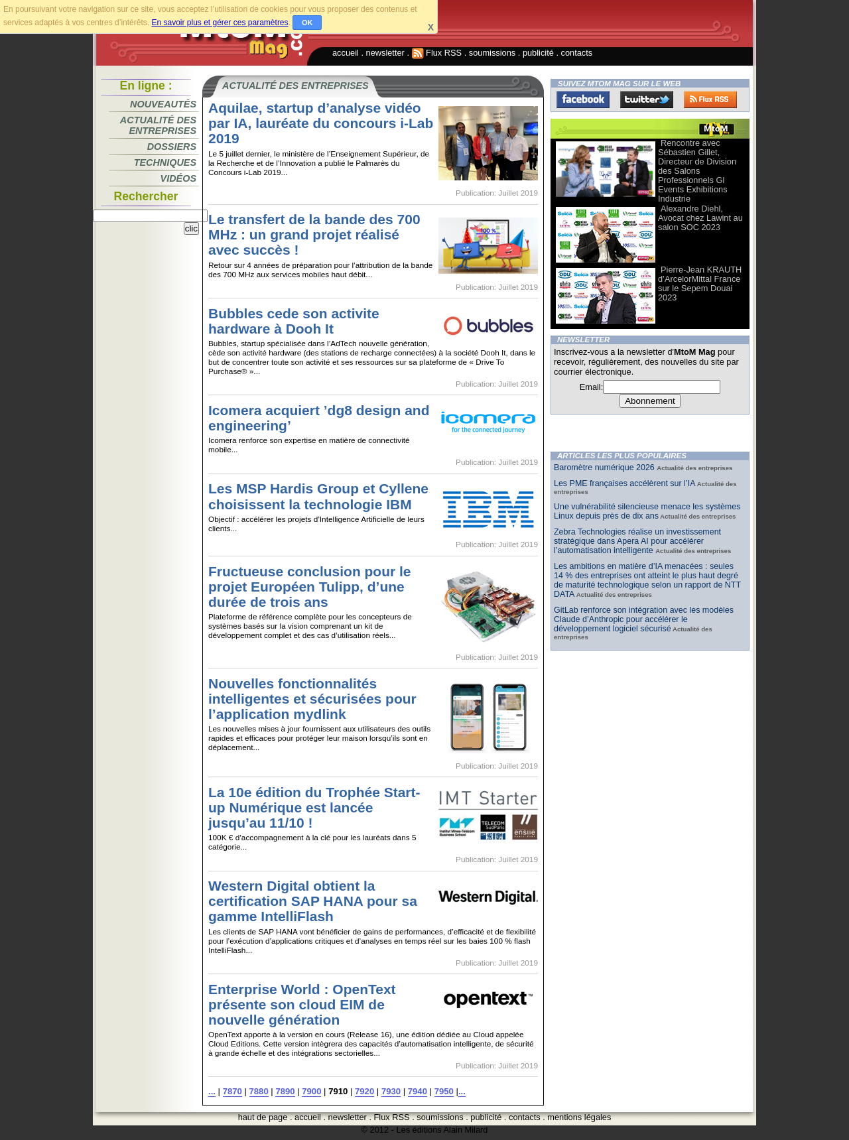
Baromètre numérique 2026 (605, 467)
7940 (417, 1091)
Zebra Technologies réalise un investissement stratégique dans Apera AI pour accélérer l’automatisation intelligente (637, 541)
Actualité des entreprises (158, 125)
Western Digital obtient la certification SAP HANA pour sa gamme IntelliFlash (312, 901)
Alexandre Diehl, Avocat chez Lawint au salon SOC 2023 (700, 218)
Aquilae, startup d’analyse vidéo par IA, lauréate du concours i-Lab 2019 (320, 123)
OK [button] (307, 23)
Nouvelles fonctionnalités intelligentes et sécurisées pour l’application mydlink (312, 699)
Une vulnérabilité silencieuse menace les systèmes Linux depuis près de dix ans (647, 511)
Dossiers (171, 146)
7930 (391, 1091)
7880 (259, 1091)
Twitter (646, 99)
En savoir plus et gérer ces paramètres (219, 22)
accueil (345, 53)
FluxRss (710, 99)
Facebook (583, 99)
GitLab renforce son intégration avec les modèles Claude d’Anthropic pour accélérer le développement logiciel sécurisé (644, 619)
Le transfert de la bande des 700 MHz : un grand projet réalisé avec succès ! (314, 234)
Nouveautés (163, 104)
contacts (577, 53)
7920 (364, 1091)
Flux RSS (437, 53)
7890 (284, 1091)
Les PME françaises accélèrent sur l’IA (624, 483)
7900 (311, 1091)
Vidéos (178, 178)
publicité (538, 53)
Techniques (165, 162)
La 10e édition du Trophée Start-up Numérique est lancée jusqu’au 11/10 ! (314, 807)
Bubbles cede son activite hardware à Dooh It (293, 321)
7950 (444, 1091)
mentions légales (579, 1117)
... (212, 1091)
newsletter (385, 53)
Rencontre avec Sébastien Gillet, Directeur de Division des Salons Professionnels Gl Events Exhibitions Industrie (697, 171)
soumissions (492, 53)
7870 (232, 1091)
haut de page (263, 1117)
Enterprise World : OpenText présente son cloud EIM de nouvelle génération (302, 1004)
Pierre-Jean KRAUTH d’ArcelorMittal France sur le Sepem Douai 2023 (700, 283)
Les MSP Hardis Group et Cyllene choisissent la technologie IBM (318, 496)
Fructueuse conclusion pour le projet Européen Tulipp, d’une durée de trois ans (309, 586)
